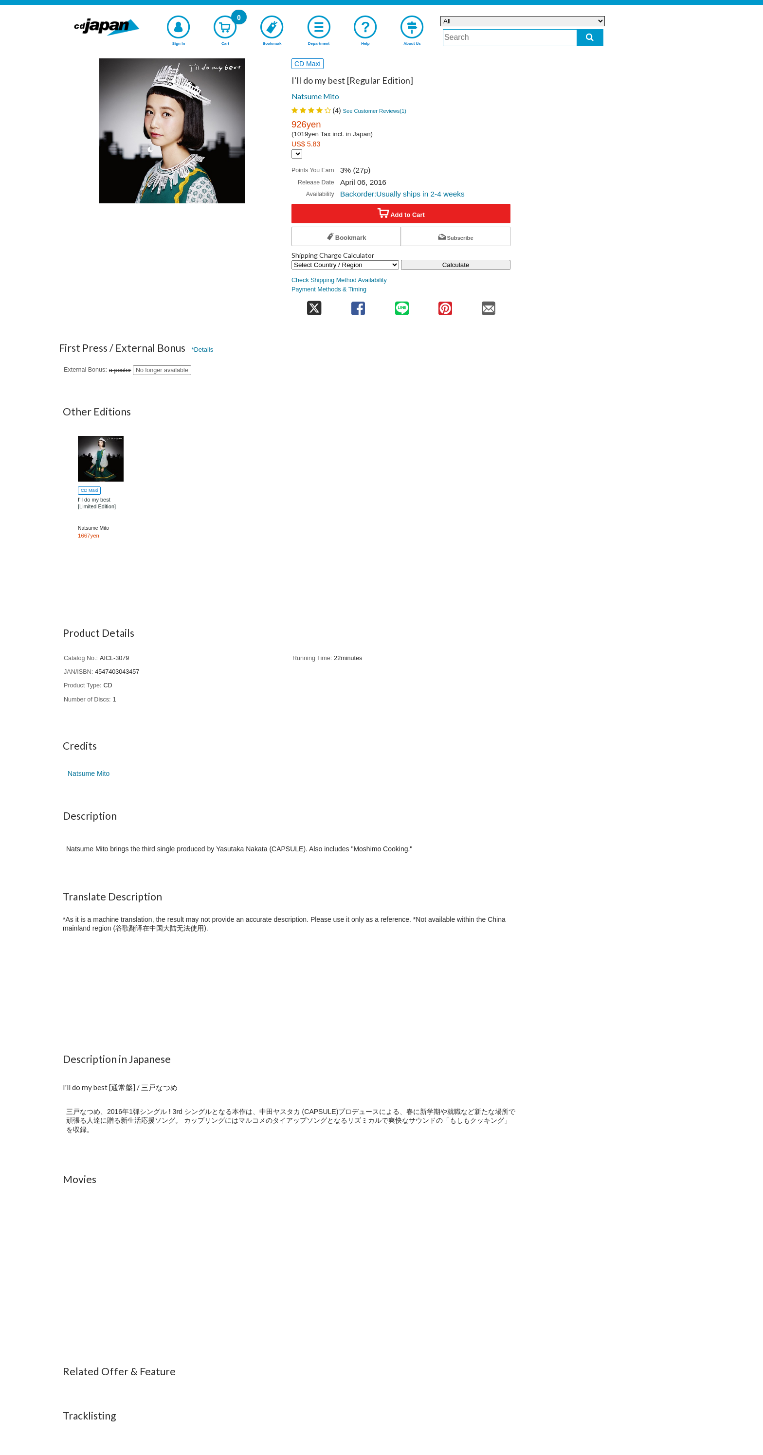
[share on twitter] (314, 305)
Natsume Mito (315, 96)
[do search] (590, 37)
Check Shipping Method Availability (339, 280)
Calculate (456, 265)
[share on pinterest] (445, 305)
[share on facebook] (358, 305)
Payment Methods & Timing (328, 289)
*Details (202, 349)
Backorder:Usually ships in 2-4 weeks (402, 194)
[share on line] (401, 305)
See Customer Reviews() (374, 111)
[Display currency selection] (296, 154)
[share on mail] (488, 305)
